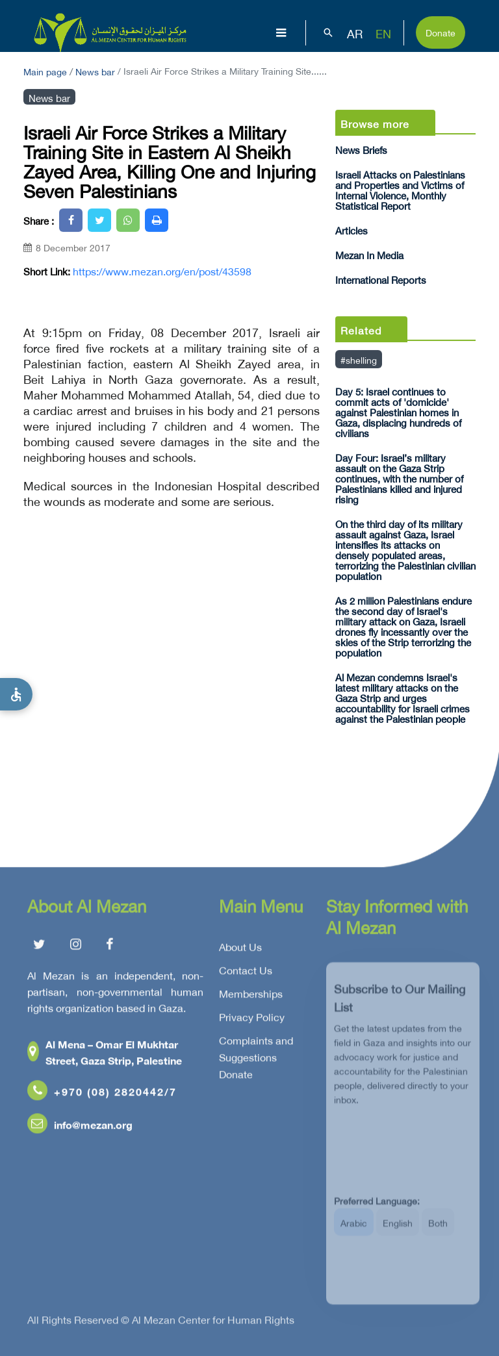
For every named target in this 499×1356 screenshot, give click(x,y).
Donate (440, 31)
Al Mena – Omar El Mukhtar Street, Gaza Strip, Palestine (104, 1054)
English (398, 1231)
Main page (45, 70)
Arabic (353, 1231)
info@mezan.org (80, 1127)
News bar (95, 70)
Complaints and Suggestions (256, 1051)
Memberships (251, 996)
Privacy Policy (252, 1020)
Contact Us (245, 973)
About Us (240, 949)
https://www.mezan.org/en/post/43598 (162, 271)
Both (438, 1231)
